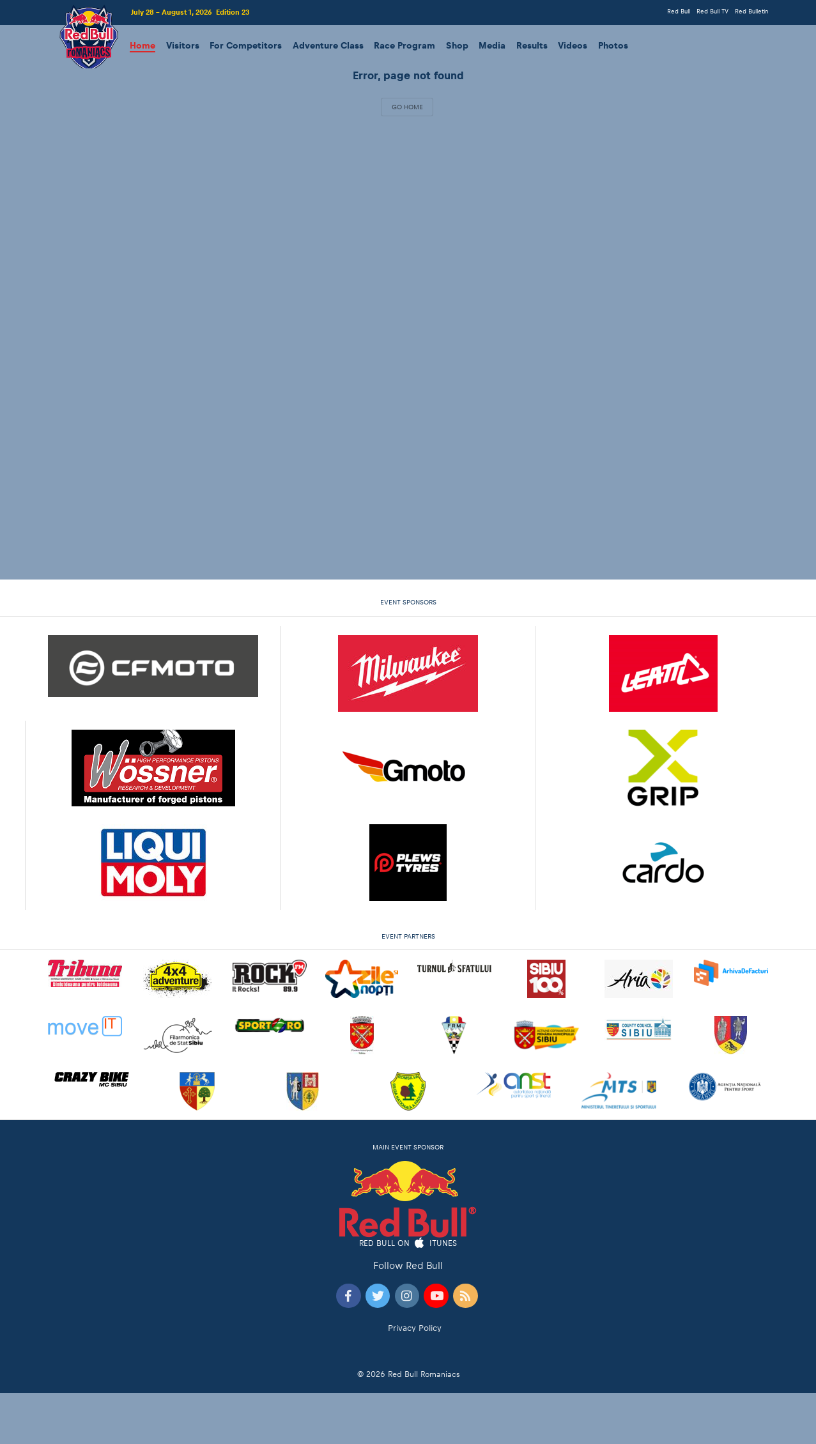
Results (532, 45)
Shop (457, 45)
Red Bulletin (751, 11)
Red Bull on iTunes (408, 1244)
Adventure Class (328, 45)
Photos (613, 45)
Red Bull (678, 11)
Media (492, 45)
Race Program (404, 45)
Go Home (407, 107)
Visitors (182, 45)
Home (142, 45)
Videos (572, 45)
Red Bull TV (712, 11)
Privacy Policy (415, 1328)
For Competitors (246, 45)
